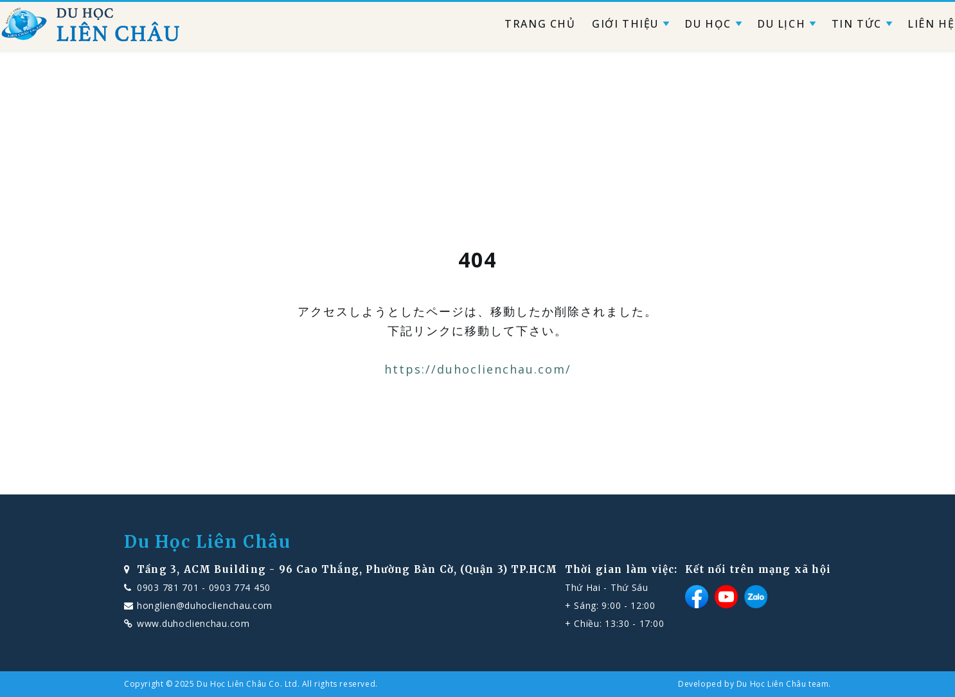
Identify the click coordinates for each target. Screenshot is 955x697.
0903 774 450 (240, 587)
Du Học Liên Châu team (782, 683)
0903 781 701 (168, 587)
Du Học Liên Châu (207, 542)
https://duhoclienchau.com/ (477, 369)
